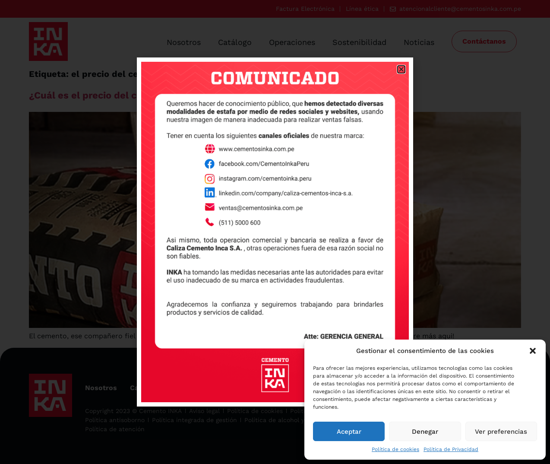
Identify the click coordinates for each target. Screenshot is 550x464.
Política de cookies (395, 449)
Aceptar (349, 431)
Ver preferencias (501, 431)
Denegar (425, 431)
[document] (275, 232)
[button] (532, 350)
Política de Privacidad (451, 449)
